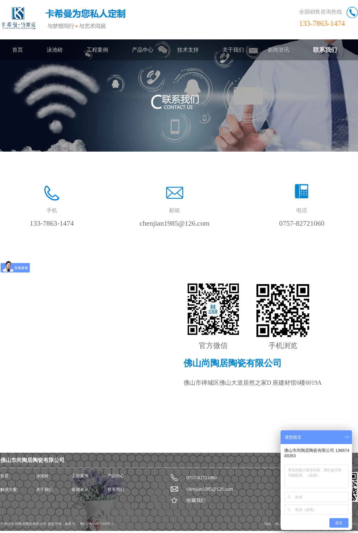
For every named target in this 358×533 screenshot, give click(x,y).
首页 (17, 50)
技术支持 (188, 50)
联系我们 (325, 50)
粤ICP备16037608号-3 (96, 524)
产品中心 (142, 50)
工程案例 (97, 50)
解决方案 (8, 489)
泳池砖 (55, 50)
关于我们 (233, 50)
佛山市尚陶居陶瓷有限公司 (26, 524)
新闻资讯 (278, 50)
